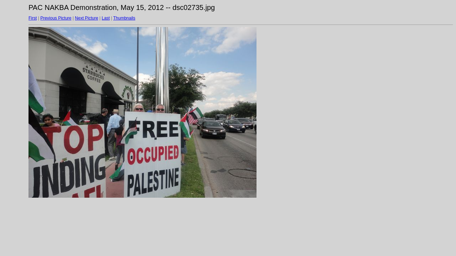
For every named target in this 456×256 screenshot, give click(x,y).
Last (106, 18)
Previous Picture (55, 18)
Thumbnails (124, 18)
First (32, 18)
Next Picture (86, 18)
